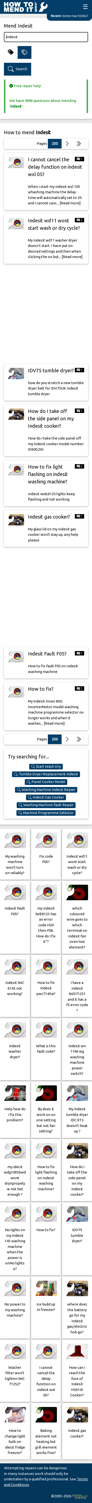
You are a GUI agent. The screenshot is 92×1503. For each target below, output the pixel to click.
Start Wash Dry (46, 766)
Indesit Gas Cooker (46, 797)
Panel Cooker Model (46, 782)
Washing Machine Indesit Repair (46, 789)
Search (17, 69)
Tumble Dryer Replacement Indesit (46, 774)
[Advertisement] (46, 314)
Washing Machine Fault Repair (46, 805)
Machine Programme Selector (46, 813)
